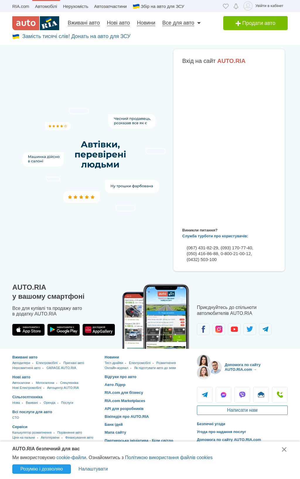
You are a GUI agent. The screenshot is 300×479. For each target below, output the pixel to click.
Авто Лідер (115, 384)
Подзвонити (280, 395)
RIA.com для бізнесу (124, 392)
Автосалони (21, 382)
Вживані (32, 402)
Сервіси (19, 427)
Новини (146, 23)
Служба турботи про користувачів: (215, 236)
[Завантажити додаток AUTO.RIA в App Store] (28, 330)
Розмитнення (166, 363)
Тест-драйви (114, 363)
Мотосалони (45, 382)
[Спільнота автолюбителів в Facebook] (203, 329)
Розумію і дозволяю (42, 468)
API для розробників (124, 408)
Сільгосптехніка (27, 397)
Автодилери (21, 363)
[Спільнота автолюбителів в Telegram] (265, 329)
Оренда (49, 402)
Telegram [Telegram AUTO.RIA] (205, 395)
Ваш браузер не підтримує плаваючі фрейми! (229, 145)
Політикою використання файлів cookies (169, 457)
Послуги (67, 402)
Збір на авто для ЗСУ (162, 6)
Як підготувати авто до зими (155, 368)
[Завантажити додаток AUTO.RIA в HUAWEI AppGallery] (99, 330)
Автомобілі (46, 6)
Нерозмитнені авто (26, 368)
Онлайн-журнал (116, 368)
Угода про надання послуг (221, 432)
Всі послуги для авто (32, 412)
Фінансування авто (79, 437)
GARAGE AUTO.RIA (61, 368)
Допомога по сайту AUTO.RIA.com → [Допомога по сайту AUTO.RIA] (243, 367)
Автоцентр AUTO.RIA (63, 387)
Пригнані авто (73, 363)
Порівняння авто (69, 432)
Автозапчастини (110, 6)
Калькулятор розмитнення (32, 432)
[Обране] (226, 6)
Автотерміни (50, 437)
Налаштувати (93, 468)
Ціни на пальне (23, 437)
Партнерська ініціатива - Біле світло (139, 440)
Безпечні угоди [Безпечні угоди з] (211, 424)
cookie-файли (71, 457)
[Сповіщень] (236, 6)
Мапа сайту (115, 432)
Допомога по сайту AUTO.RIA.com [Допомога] (229, 439)
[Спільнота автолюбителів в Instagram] (218, 329)
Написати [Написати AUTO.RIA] (261, 395)
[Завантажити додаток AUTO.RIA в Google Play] (63, 330)
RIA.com (20, 6)
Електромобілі (46, 363)
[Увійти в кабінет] (264, 6)
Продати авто (255, 23)
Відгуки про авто (121, 377)
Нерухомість (75, 6)
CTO (15, 417)
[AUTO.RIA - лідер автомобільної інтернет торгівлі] (35, 23)
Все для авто (178, 23)
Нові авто (118, 23)
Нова (16, 402)
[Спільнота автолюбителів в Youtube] (234, 329)
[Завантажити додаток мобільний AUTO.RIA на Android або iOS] (156, 316)
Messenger (223, 395)
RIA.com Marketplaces (125, 401)
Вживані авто (84, 23)
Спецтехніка (69, 382)
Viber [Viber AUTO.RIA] (242, 395)
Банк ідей (114, 424)
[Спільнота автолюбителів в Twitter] (249, 329)
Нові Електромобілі (26, 387)
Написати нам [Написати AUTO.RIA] (242, 410)
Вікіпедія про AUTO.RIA (127, 416)
